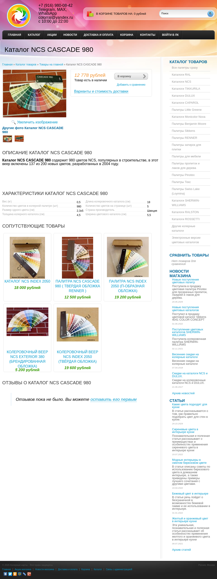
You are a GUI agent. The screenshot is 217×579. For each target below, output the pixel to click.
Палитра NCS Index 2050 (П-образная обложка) (127, 286)
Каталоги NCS (181, 81)
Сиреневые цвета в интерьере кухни (185, 431)
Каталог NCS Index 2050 (27, 281)
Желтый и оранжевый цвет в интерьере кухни (190, 520)
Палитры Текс (181, 182)
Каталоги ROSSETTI (186, 219)
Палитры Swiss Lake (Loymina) (186, 191)
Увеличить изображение (37, 122)
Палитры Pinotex (183, 175)
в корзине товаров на (114, 13)
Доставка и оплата (98, 34)
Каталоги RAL (181, 74)
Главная (14, 34)
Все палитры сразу (185, 67)
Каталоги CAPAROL (185, 102)
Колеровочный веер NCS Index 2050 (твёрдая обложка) (77, 356)
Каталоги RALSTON (185, 212)
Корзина (126, 34)
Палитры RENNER (184, 137)
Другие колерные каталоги (183, 228)
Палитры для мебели (186, 156)
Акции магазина (23, 569)
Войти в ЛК (170, 34)
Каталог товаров (26, 64)
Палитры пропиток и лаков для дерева (186, 166)
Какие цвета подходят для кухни (189, 406)
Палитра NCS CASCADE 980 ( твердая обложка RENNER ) (77, 286)
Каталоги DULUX (183, 95)
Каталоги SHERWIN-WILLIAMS (186, 203)
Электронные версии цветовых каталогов (186, 240)
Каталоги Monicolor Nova (188, 116)
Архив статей (181, 549)
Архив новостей (183, 393)
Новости (70, 34)
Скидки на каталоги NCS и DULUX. (190, 375)
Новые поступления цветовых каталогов (185, 308)
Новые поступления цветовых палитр (185, 281)
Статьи (177, 401)
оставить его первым (113, 399)
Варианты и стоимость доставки (101, 91)
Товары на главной (51, 64)
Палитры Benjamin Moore (189, 123)
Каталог (34, 34)
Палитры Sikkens (183, 130)
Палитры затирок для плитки (186, 147)
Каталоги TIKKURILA (186, 88)
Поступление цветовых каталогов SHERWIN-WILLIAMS (187, 332)
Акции (52, 34)
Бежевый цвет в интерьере (190, 493)
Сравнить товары (189, 255)
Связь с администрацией (119, 569)
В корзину (124, 76)
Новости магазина (180, 273)
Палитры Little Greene (187, 109)
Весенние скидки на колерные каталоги (185, 356)
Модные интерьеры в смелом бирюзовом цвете (189, 461)
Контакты (147, 34)
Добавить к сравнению (131, 84)
